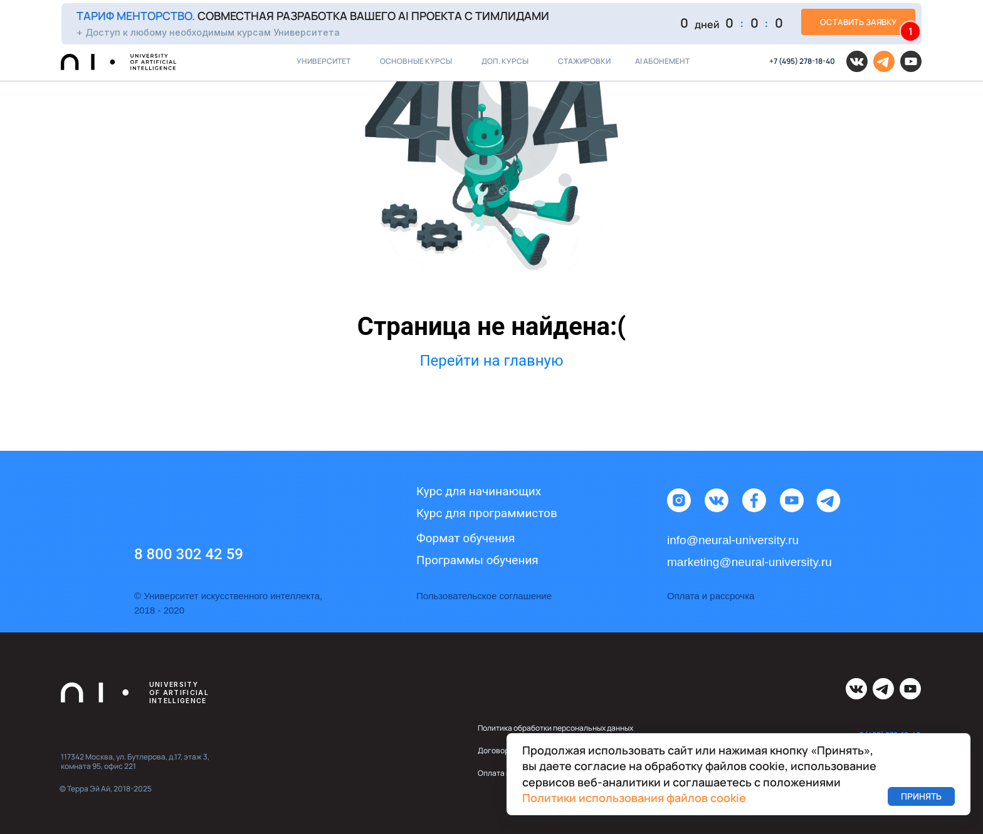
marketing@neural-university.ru (749, 562)
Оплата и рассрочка (710, 595)
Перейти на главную (491, 360)
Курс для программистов (486, 513)
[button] (491, 23)
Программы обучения (477, 560)
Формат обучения (465, 538)
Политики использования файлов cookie (634, 797)
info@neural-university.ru (733, 540)
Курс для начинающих (478, 491)
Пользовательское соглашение (484, 595)
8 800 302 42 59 (188, 554)
